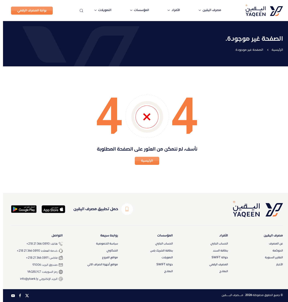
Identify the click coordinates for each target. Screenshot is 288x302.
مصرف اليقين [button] (207, 10)
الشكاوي (109, 250)
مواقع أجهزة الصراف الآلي (99, 264)
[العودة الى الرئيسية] (254, 10)
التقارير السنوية (271, 257)
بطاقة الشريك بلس (158, 250)
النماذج (220, 271)
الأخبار (276, 264)
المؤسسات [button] (136, 10)
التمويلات (164, 257)
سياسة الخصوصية (104, 243)
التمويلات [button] (99, 10)
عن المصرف (273, 243)
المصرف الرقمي (215, 264)
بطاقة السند (217, 250)
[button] (78, 10)
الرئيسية (274, 50)
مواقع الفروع (107, 257)
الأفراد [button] (170, 10)
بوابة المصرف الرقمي (29, 10)
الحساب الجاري (216, 243)
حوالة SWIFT (217, 257)
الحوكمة (275, 250)
